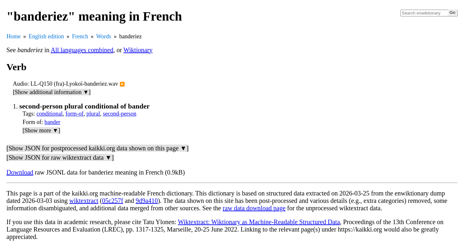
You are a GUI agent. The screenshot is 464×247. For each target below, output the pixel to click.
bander (52, 122)
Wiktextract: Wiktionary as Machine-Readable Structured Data (259, 221)
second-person (119, 113)
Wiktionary (137, 49)
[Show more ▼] (41, 130)
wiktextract (83, 200)
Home (13, 36)
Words (103, 36)
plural (93, 113)
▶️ (122, 84)
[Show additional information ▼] (52, 92)
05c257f (112, 200)
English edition (46, 36)
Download (19, 172)
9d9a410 (147, 200)
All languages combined (82, 49)
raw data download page (254, 208)
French (80, 36)
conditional (49, 113)
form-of (74, 113)
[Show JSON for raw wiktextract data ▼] (60, 157)
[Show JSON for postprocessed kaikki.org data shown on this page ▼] (97, 148)
